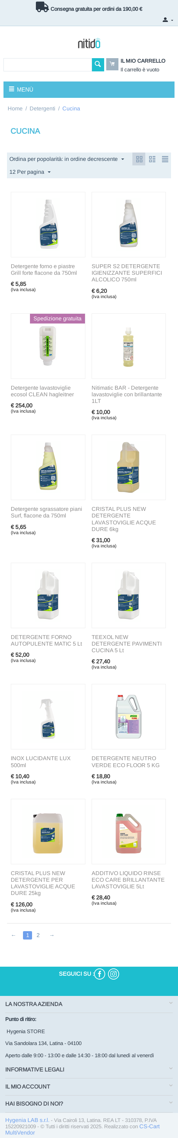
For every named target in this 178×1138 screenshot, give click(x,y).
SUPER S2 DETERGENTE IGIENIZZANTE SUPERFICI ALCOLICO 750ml (127, 272)
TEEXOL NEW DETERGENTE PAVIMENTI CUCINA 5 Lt (127, 643)
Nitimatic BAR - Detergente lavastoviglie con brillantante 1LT (127, 394)
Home (15, 108)
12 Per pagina (30, 172)
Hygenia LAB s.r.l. (27, 1120)
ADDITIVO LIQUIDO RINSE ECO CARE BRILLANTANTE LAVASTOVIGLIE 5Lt (128, 879)
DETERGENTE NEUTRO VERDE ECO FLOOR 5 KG (126, 761)
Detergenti (42, 108)
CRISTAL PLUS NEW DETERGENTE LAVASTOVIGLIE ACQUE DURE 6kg (124, 519)
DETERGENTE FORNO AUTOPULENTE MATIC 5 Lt (46, 640)
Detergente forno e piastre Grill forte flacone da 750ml (44, 269)
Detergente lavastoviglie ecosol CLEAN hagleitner (42, 391)
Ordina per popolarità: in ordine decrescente (66, 159)
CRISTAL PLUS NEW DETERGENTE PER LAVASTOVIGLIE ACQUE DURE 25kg (43, 883)
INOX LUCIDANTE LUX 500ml (41, 761)
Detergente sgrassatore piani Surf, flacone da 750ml (46, 512)
